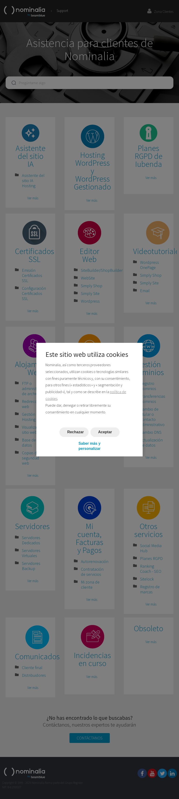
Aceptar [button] (105, 432)
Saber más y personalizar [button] (89, 445)
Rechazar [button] (75, 432)
